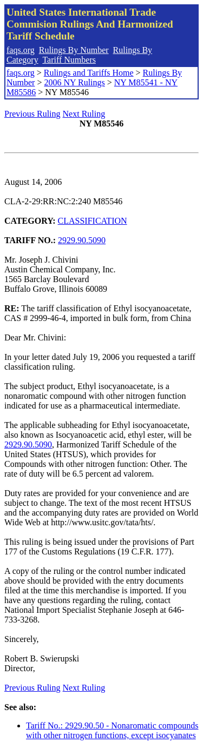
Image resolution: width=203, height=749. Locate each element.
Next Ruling (84, 113)
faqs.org (20, 50)
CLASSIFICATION (92, 220)
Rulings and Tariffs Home (89, 72)
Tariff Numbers (69, 59)
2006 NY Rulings (74, 82)
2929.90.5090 (82, 240)
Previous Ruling (32, 113)
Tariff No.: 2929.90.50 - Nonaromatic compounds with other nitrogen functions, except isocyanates (112, 730)
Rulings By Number (74, 50)
